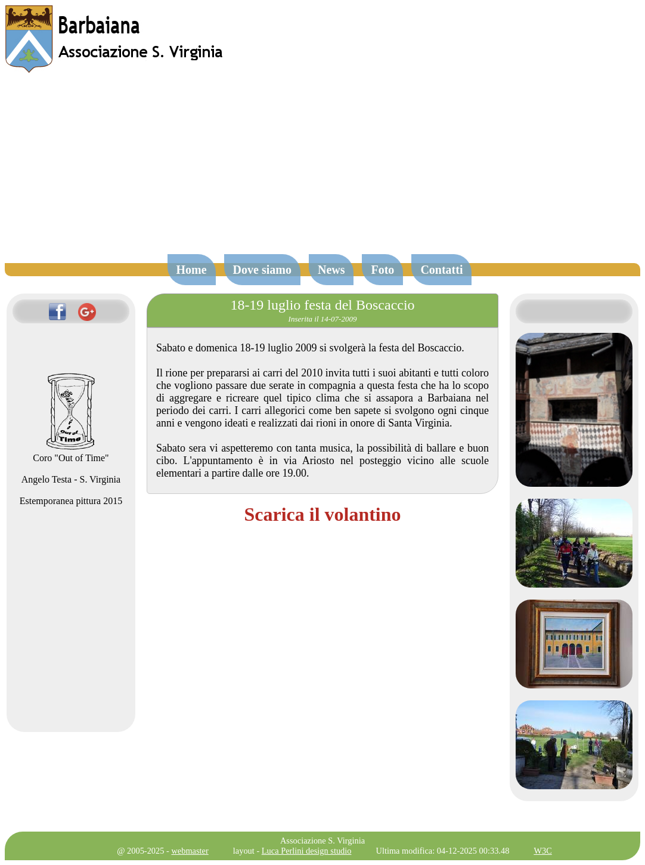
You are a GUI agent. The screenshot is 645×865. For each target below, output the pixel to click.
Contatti (441, 269)
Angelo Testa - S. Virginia (70, 479)
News (331, 269)
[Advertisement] (322, 169)
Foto (382, 269)
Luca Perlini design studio (307, 850)
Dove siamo (262, 269)
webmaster (189, 850)
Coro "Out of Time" (70, 452)
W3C (542, 850)
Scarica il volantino (322, 514)
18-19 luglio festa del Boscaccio (322, 305)
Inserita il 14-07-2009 (323, 318)
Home (191, 269)
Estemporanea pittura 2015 (71, 501)
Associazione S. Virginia (322, 840)
